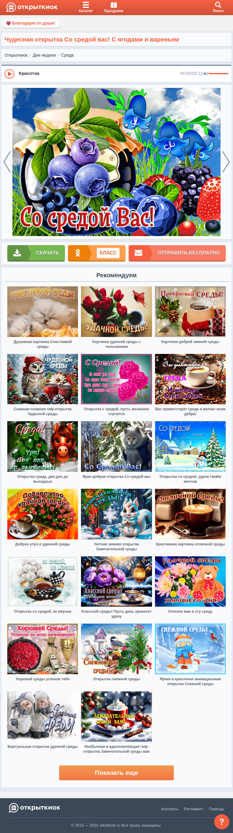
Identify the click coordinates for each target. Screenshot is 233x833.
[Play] (9, 74)
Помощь (216, 809)
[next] (226, 162)
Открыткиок (16, 55)
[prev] (7, 162)
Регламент (193, 809)
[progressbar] (218, 74)
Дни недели (44, 55)
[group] (116, 73)
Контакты (169, 809)
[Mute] (206, 74)
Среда (67, 55)
